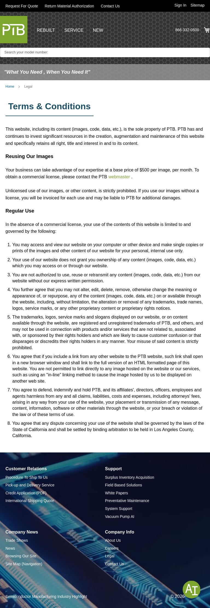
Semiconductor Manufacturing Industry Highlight (46, 596)
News (10, 548)
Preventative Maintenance (127, 500)
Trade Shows (16, 540)
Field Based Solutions (123, 485)
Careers (112, 548)
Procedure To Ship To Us (26, 477)
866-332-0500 (187, 30)
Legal (109, 556)
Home (9, 86)
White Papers (116, 493)
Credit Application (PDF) (25, 493)
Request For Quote (21, 6)
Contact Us (110, 6)
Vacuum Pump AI (119, 516)
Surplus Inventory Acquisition (129, 477)
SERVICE (73, 30)
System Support (118, 508)
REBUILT (46, 30)
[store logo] (13, 29)
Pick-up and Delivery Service (29, 485)
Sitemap (198, 5)
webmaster (119, 176)
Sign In (180, 5)
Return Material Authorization (69, 6)
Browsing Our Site (20, 556)
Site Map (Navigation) (23, 564)
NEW (98, 30)
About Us (113, 540)
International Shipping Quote (29, 500)
